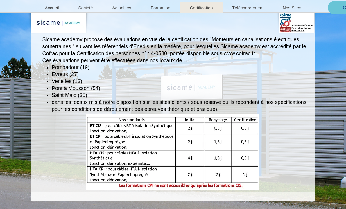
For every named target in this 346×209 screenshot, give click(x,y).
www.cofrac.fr (239, 53)
